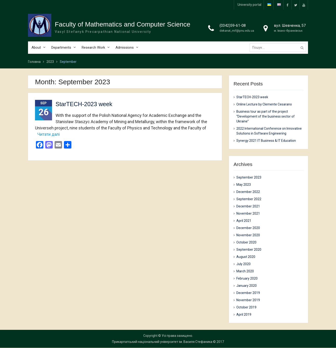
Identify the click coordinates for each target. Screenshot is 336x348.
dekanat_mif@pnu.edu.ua (237, 32)
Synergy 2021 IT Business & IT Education (266, 140)
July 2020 (243, 264)
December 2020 (248, 228)
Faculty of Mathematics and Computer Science (122, 26)
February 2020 (247, 278)
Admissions (125, 49)
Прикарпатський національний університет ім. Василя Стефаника (162, 342)
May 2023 (243, 185)
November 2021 (248, 214)
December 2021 (248, 206)
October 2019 (246, 307)
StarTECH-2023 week (84, 104)
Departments (61, 49)
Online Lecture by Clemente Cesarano (264, 104)
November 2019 (248, 300)
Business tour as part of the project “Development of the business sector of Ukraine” (265, 116)
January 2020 (246, 286)
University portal (249, 5)
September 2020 (248, 250)
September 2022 (248, 199)
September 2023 (248, 177)
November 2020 (248, 235)
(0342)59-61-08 (233, 27)
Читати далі (48, 134)
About (36, 49)
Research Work (93, 49)
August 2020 (245, 257)
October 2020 (246, 242)
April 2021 (243, 221)
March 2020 (245, 271)
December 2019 (248, 293)
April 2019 (243, 315)
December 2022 (248, 192)
